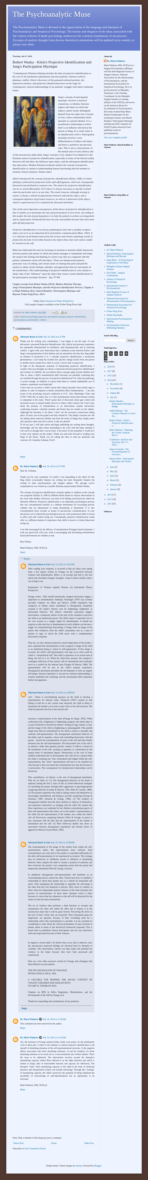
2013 (109, 495)
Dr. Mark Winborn (29, 466)
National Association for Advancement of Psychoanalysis (121, 299)
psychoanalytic (33, 320)
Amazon (49, 301)
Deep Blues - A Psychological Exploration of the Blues (120, 261)
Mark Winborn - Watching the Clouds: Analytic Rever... (121, 433)
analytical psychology (28, 317)
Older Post (89, 1143)
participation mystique (57, 317)
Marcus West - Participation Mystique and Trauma (121, 460)
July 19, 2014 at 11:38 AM (54, 1019)
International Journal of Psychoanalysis (117, 287)
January (113, 489)
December (115, 384)
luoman (79, 1166)
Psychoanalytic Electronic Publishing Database (118, 326)
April (112, 476)
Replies (26, 559)
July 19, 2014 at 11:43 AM (54, 1037)
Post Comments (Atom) (35, 1148)
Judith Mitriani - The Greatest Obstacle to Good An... (122, 413)
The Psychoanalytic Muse (52, 14)
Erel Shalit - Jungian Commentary (116, 274)
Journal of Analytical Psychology (116, 280)
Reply (22, 457)
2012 (109, 499)
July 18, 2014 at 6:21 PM (54, 337)
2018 (109, 367)
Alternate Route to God (31, 337)
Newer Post (18, 1143)
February (114, 485)
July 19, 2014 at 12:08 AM (62, 692)
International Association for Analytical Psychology (119, 306)
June (112, 467)
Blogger (97, 1166)
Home (54, 1143)
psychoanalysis (20, 320)
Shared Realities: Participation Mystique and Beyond (120, 255)
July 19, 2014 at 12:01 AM (62, 564)
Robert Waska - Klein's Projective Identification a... (121, 423)
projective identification (76, 317)
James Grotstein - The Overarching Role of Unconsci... (119, 452)
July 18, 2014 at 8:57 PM (54, 466)
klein (45, 317)
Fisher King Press (65, 301)
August (113, 393)
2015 (109, 375)
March (113, 480)
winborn (43, 320)
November (115, 388)
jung (40, 317)
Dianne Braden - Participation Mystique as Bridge (121, 404)
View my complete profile (115, 137)
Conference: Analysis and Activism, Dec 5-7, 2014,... (120, 442)
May (112, 471)
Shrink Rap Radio (114, 315)
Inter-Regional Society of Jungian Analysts (118, 293)
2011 (109, 504)
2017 (109, 371)
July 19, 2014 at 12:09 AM (62, 842)
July (112, 397)
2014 (109, 380)
